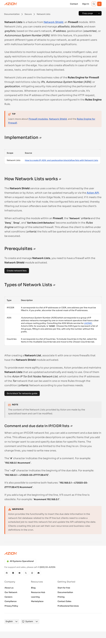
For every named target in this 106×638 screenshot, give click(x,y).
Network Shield (53, 22)
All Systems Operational (20, 561)
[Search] (94, 4)
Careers (8, 597)
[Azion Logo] (10, 4)
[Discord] (38, 573)
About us (9, 588)
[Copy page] (87, 13)
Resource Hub (38, 592)
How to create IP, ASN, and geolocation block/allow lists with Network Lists (61, 160)
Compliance (11, 601)
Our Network (11, 592)
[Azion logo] (53, 553)
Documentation (65, 592)
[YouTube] (19, 573)
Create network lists (17, 270)
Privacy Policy (11, 606)
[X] (25, 573)
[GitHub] (6, 573)
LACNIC (88, 323)
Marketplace (37, 601)
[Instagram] (32, 573)
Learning (35, 597)
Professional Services (68, 606)
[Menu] (99, 4)
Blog (33, 588)
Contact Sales (64, 601)
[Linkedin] (13, 573)
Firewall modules (38, 119)
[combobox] (9, 621)
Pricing (61, 597)
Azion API (93, 192)
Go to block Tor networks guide (22, 393)
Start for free (64, 588)
